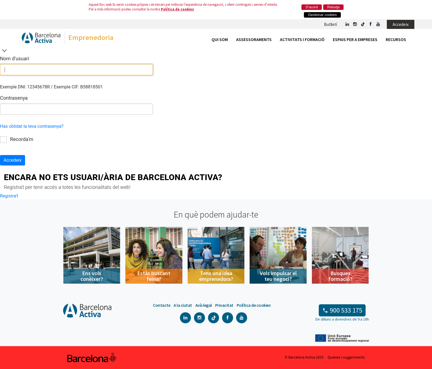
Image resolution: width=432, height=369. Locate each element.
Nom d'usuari (14, 58)
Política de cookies (177, 9)
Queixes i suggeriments (346, 357)
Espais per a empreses (355, 39)
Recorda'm (16, 139)
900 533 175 (346, 310)
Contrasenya (14, 98)
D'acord (312, 7)
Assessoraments (254, 39)
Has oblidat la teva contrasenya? (31, 126)
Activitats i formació (302, 39)
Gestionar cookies (322, 15)
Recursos (396, 39)
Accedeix (401, 24)
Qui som (220, 39)
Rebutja (333, 7)
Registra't (9, 196)
